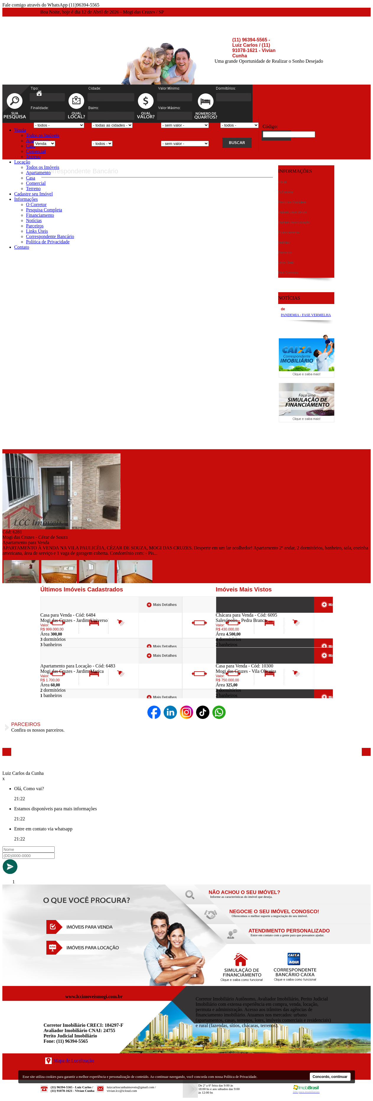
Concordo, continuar (330, 1077)
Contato (21, 247)
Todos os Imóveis (42, 135)
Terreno (33, 156)
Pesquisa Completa (44, 209)
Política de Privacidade (48, 241)
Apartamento (38, 172)
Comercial (36, 151)
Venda (20, 129)
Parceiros (35, 225)
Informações (26, 199)
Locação (22, 161)
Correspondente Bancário (50, 236)
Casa (30, 145)
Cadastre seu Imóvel (33, 193)
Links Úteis (37, 231)
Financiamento (40, 215)
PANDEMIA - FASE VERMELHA (306, 315)
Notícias (34, 220)
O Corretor (36, 204)
